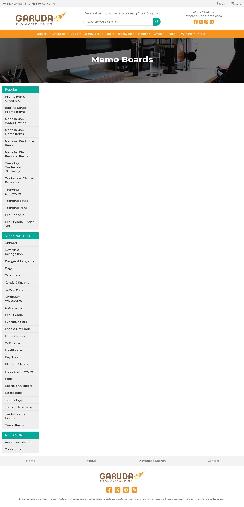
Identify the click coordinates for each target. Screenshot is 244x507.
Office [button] (158, 33)
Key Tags (12, 357)
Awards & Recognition (14, 252)
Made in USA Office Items (19, 143)
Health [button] (143, 33)
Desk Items (13, 307)
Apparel (11, 243)
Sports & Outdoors (18, 385)
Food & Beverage (18, 329)
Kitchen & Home (17, 364)
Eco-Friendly (14, 215)
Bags (9, 268)
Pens (8, 378)
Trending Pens (16, 207)
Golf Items (12, 343)
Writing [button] (186, 33)
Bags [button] (74, 33)
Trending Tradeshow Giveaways (13, 167)
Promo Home (43, 3)
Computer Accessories (13, 298)
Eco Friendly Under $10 (19, 224)
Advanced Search (18, 442)
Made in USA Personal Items (16, 154)
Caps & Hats (14, 289)
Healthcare (13, 350)
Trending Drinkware (13, 191)
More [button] (202, 33)
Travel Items (14, 425)
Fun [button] (108, 33)
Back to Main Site (16, 3)
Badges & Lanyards (19, 261)
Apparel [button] (42, 33)
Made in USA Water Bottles (15, 121)
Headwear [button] (124, 33)
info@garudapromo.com (203, 16)
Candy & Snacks (17, 282)
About (91, 460)
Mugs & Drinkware (19, 371)
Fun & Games (15, 336)
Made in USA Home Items (14, 132)
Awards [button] (59, 33)
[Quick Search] (118, 22)
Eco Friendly (14, 315)
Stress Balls (13, 393)
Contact (213, 460)
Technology (13, 400)
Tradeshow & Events (15, 416)
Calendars (12, 275)
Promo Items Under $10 (15, 98)
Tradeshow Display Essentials (19, 180)
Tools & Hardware (18, 407)
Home (30, 460)
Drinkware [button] (92, 33)
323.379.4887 (203, 12)
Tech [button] (172, 33)
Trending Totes (16, 200)
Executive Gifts (16, 322)
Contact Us (13, 449)
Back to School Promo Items (16, 110)
